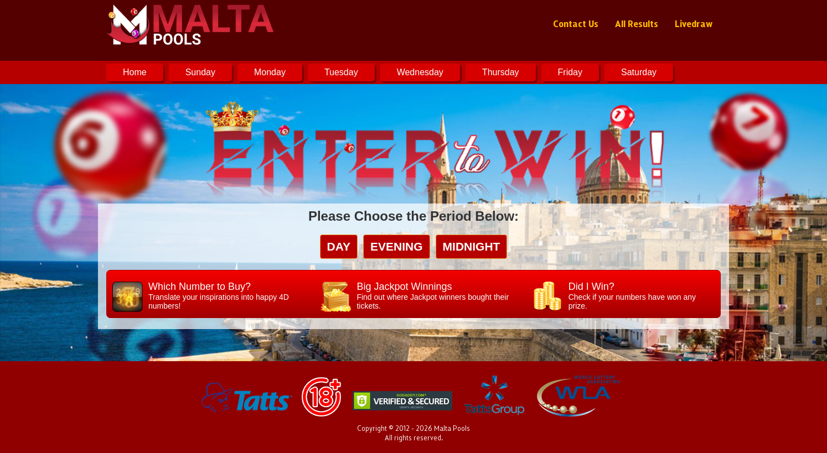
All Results (636, 23)
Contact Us (575, 23)
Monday (270, 72)
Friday (570, 72)
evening (396, 246)
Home (135, 72)
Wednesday (420, 72)
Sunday (200, 72)
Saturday (639, 72)
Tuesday (341, 72)
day (338, 246)
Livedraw (693, 23)
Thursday (500, 72)
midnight (471, 246)
